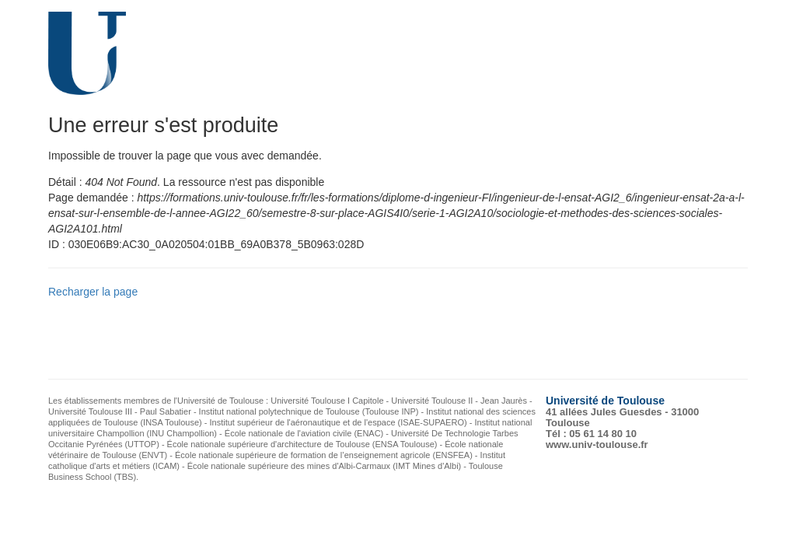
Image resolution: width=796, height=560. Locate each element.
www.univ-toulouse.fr (597, 444)
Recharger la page (93, 291)
